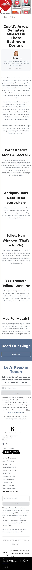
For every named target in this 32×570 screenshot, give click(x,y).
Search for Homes (8, 461)
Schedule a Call (7, 482)
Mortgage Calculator (9, 488)
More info (5, 563)
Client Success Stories (9, 467)
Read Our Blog (7, 473)
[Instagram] (6, 444)
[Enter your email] (17, 388)
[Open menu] (30, 3)
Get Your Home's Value (9, 470)
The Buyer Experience (9, 476)
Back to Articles (9, 17)
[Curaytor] (11, 454)
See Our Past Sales (8, 485)
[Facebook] (3, 444)
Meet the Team (7, 464)
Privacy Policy (16, 544)
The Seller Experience (9, 479)
